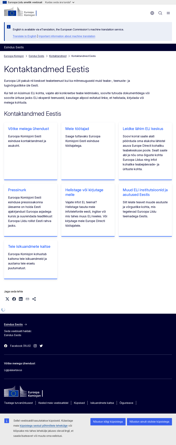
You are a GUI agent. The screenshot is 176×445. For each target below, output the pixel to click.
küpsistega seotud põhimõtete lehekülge (44, 425)
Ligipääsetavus (13, 370)
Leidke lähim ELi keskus (143, 128)
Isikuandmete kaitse (102, 403)
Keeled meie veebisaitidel (53, 403)
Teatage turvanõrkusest (18, 403)
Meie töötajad (77, 128)
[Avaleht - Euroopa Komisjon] (24, 12)
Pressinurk (17, 190)
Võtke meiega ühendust (28, 128)
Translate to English (24, 36)
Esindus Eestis (36, 56)
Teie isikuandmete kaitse (29, 246)
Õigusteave (126, 403)
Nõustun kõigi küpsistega (108, 421)
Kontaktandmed (57, 56)
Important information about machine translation (67, 36)
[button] (7, 299)
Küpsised (79, 403)
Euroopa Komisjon (14, 56)
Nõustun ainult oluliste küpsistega (149, 421)
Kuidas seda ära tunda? (59, 2)
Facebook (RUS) (20, 345)
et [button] (152, 13)
